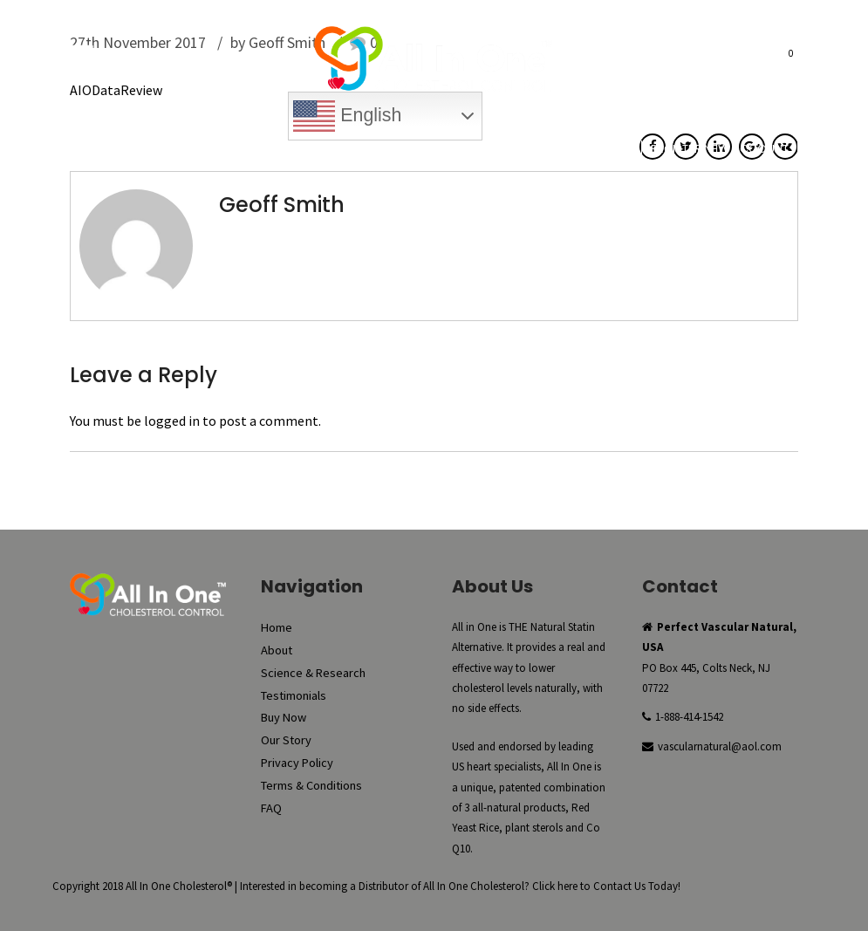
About (276, 650)
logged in (172, 420)
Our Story (286, 740)
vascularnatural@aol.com (720, 746)
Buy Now (332, 148)
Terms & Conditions (311, 785)
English (347, 116)
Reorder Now (418, 148)
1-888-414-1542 (689, 716)
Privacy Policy (297, 762)
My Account (514, 148)
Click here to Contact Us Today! (606, 886)
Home (276, 627)
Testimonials (293, 695)
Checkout (601, 148)
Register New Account (720, 148)
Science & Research (313, 673)
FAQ (271, 808)
